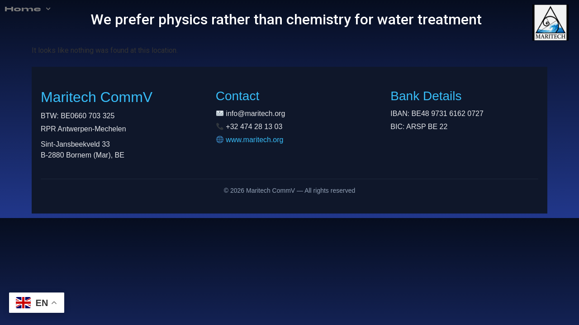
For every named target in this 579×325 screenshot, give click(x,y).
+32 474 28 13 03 (254, 126)
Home (13, 9)
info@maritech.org (255, 113)
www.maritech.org (254, 140)
